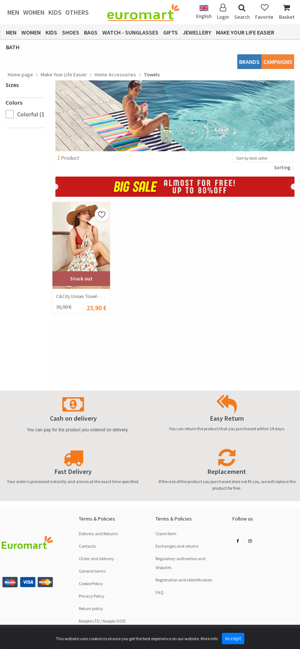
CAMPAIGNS (277, 61)
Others (77, 12)
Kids (55, 12)
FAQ (160, 592)
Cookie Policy (91, 583)
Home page (20, 74)
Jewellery (197, 32)
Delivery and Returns (98, 533)
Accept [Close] (233, 638)
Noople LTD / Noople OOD (102, 621)
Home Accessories (115, 74)
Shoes (70, 32)
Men (13, 12)
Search (242, 12)
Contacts (87, 546)
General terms (92, 571)
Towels (152, 74)
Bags (91, 32)
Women (34, 12)
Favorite (264, 12)
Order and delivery (96, 558)
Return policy (91, 608)
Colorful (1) (31, 114)
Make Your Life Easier (245, 32)
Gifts (170, 32)
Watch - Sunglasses (130, 32)
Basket (286, 12)
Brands (249, 61)
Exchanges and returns (177, 546)
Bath (12, 47)
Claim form (166, 533)
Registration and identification (184, 580)
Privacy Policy (92, 596)
